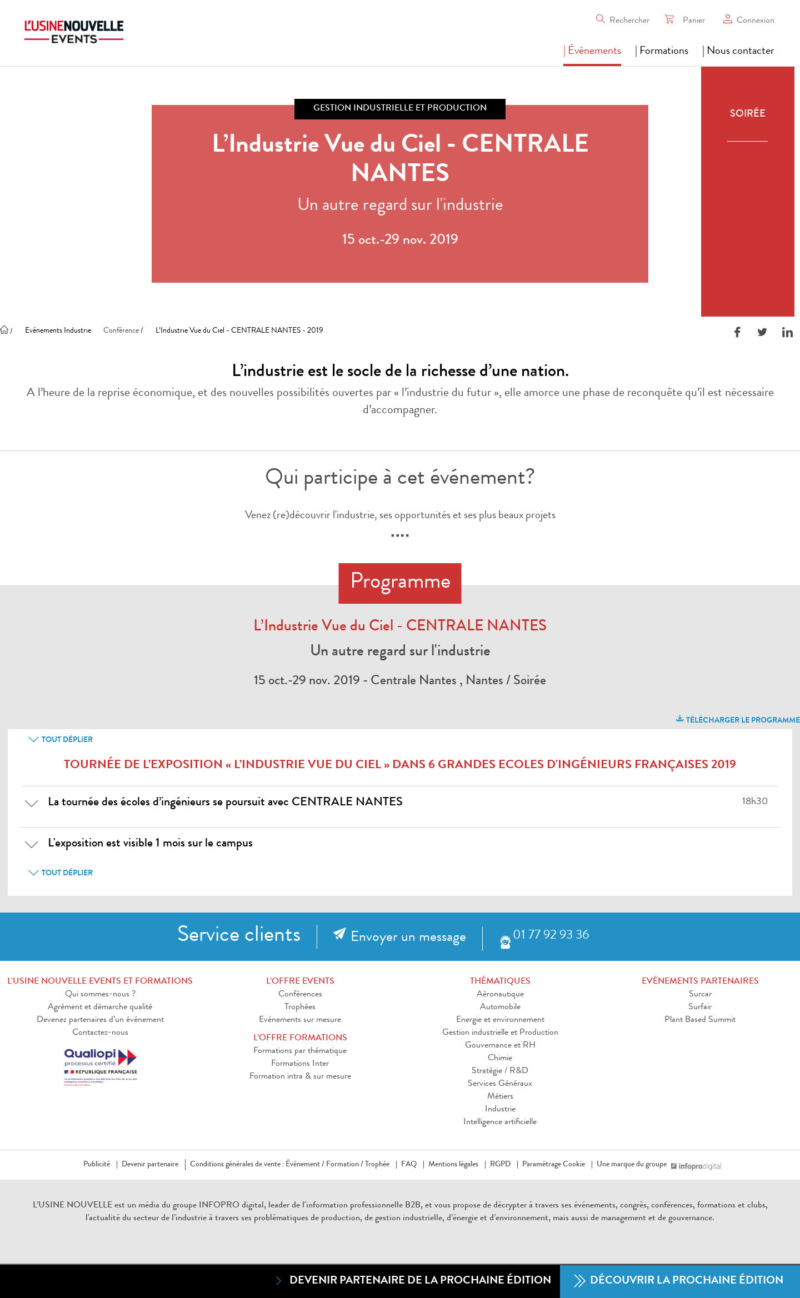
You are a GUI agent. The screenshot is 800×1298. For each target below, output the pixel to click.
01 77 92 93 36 (551, 936)
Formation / (344, 1165)
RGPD (500, 1165)
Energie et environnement (500, 1020)
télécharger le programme (737, 719)
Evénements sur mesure (300, 1020)
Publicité (96, 1165)
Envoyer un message (408, 938)
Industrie (500, 1109)
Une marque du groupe (634, 1165)
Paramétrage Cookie (553, 1165)
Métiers (500, 1096)
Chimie (500, 1058)
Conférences (300, 994)
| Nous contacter (738, 51)
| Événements (592, 51)
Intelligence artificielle (500, 1122)
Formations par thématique (300, 1051)
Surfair (700, 1007)
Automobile (500, 1007)
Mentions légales (453, 1165)
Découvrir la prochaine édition (678, 1282)
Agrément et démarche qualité (100, 1007)
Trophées (300, 1007)
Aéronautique (500, 994)
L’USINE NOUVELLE (72, 1205)
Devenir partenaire (150, 1165)
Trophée (377, 1165)
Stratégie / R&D (500, 1071)
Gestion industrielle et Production (500, 1033)
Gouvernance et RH (500, 1045)
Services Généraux (500, 1084)
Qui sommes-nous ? (100, 994)
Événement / (305, 1165)
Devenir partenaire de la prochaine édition (412, 1281)
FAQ (409, 1165)
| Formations (661, 51)
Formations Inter (300, 1064)
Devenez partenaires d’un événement (100, 1020)
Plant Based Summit (700, 1020)
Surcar (700, 994)
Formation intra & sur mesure (300, 1077)
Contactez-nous (100, 1033)
